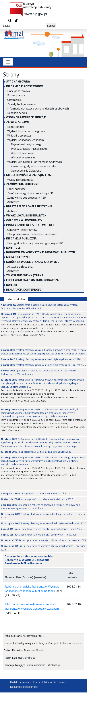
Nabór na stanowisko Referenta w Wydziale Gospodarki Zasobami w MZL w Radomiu (32, 588)
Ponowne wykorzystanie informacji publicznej (41, 252)
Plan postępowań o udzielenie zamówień (32, 234)
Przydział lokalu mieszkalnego (29, 148)
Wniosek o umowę (22, 153)
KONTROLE (13, 247)
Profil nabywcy (16, 189)
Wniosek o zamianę (23, 157)
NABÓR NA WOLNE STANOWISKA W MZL (32, 262)
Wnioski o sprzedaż (19, 135)
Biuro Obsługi (15, 126)
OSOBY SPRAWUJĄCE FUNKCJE (26, 117)
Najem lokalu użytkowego (26, 144)
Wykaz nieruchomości (20, 179)
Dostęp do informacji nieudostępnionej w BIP (35, 243)
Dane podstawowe (19, 91)
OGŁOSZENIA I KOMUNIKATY (24, 220)
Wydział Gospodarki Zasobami (25, 140)
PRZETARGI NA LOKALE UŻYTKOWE (29, 206)
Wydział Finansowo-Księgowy (26, 131)
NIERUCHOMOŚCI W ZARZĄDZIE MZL (29, 175)
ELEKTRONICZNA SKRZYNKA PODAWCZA (32, 280)
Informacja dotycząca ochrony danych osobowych (38, 108)
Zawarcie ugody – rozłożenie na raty (33, 166)
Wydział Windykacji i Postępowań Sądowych (34, 162)
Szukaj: (7, 25)
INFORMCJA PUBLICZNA (21, 238)
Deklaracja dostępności (24, 289)
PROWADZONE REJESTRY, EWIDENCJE (30, 225)
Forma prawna (16, 95)
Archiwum (13, 202)
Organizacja (14, 99)
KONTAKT (12, 285)
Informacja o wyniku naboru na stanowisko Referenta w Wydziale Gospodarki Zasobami (32, 606)
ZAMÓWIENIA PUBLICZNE (22, 184)
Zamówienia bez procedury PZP (26, 197)
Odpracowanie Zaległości (26, 170)
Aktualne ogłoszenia (19, 266)
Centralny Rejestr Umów (22, 229)
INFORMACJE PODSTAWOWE (24, 86)
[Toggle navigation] (8, 62)
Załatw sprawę (18, 122)
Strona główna (18, 81)
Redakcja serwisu (17, 113)
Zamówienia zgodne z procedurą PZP (30, 193)
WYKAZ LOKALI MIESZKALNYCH (26, 215)
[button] (9, 20)
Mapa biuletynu (18, 257)
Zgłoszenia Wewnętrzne (24, 275)
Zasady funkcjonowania (21, 104)
